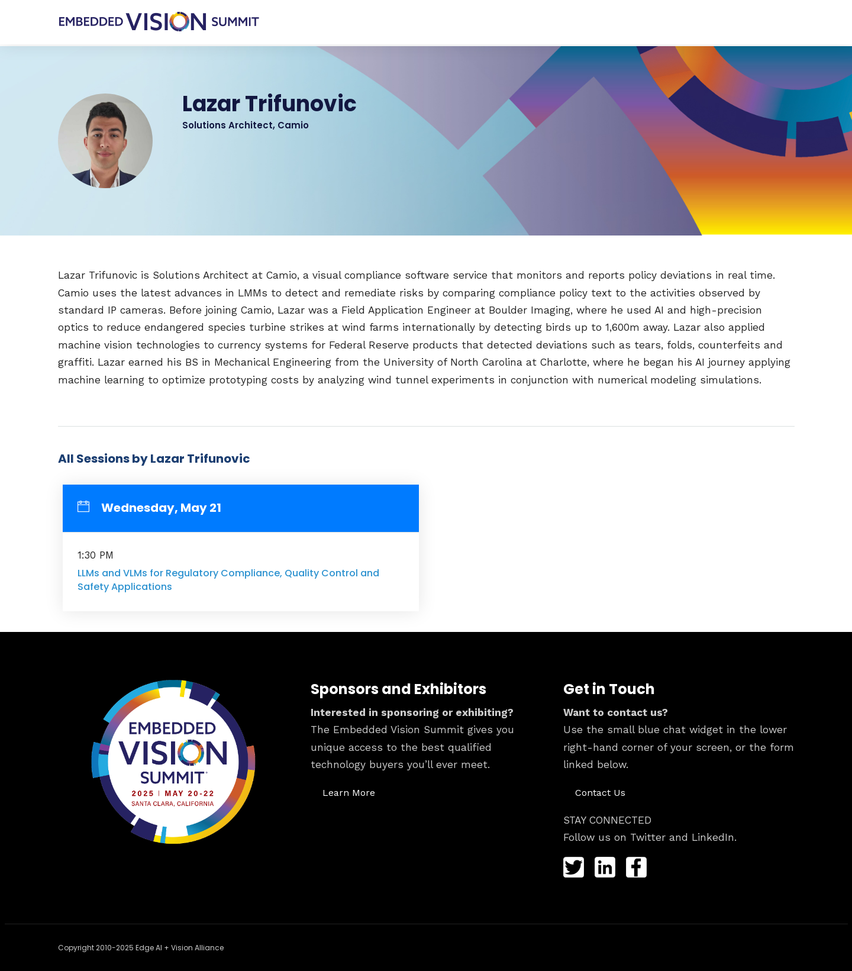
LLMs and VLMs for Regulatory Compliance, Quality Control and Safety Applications (228, 577)
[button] (349, 790)
